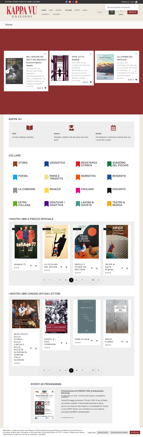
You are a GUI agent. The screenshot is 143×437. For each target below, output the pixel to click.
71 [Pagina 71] (93, 370)
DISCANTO (119, 189)
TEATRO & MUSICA (118, 204)
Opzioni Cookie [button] (103, 432)
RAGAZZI (55, 189)
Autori (57, 133)
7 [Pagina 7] (82, 280)
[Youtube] (70, 2)
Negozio (132, 12)
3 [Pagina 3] (60, 280)
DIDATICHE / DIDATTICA (57, 204)
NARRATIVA (88, 175)
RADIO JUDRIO (109, 340)
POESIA (23, 175)
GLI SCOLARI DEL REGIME (51, 265)
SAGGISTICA (57, 162)
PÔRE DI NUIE (82, 339)
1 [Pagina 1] (49, 280)
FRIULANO (87, 189)
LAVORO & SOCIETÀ (87, 204)
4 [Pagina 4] (65, 280)
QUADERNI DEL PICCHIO (120, 164)
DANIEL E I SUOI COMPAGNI (50, 341)
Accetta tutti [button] (135, 432)
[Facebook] (66, 2)
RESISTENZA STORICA (89, 164)
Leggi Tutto (92, 432)
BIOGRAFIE (119, 175)
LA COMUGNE (26, 189)
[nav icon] (121, 12)
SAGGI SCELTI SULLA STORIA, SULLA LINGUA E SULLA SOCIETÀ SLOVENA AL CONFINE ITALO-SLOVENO (21, 347)
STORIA (23, 162)
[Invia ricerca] (112, 12)
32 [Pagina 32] (93, 280)
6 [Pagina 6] (76, 280)
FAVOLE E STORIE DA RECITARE (80, 267)
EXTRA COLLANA (24, 204)
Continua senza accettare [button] (119, 432)
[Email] (76, 2)
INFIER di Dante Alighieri (110, 267)
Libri (14, 133)
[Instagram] (73, 2)
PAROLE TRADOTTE (56, 177)
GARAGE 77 (20, 264)
